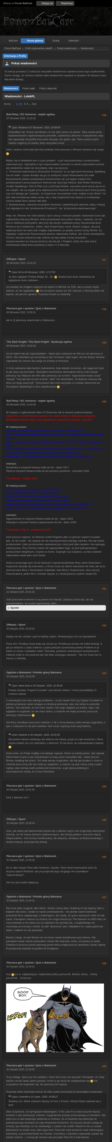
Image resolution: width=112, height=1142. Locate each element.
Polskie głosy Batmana (47, 672)
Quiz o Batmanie (46, 308)
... (30, 103)
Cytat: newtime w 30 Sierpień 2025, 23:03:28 (35, 734)
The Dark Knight (16, 341)
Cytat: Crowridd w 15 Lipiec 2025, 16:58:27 (34, 1096)
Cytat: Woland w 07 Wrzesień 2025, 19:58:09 (35, 127)
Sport (22, 259)
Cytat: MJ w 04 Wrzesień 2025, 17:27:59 (33, 272)
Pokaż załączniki (48, 88)
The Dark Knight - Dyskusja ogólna (50, 341)
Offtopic (11, 259)
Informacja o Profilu (15, 56)
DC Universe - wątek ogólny (38, 114)
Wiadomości (11, 88)
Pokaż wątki (28, 88)
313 (34, 103)
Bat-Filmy (12, 114)
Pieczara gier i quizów (20, 308)
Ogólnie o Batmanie (18, 672)
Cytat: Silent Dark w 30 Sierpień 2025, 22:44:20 (36, 685)
